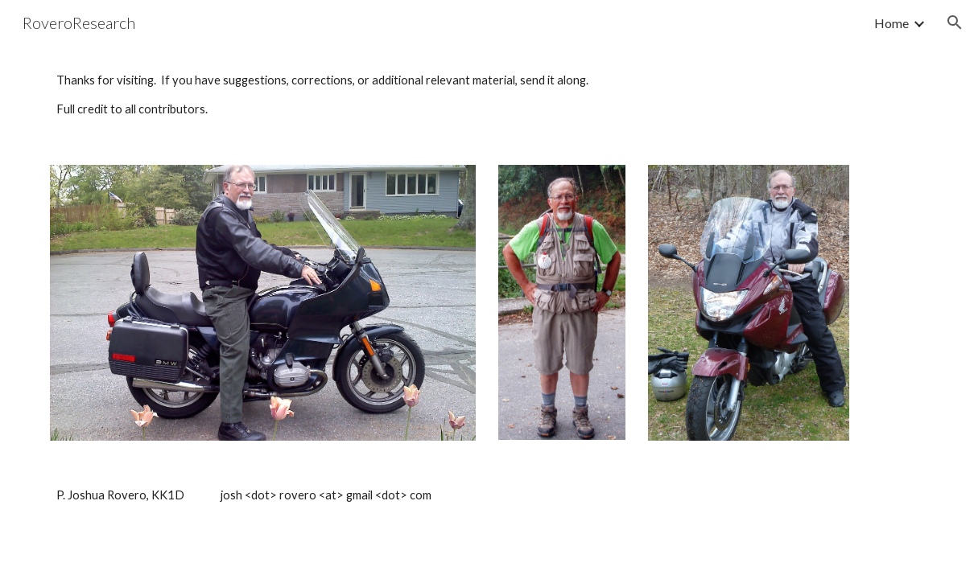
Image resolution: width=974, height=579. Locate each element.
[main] (487, 95)
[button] (954, 22)
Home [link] (891, 23)
